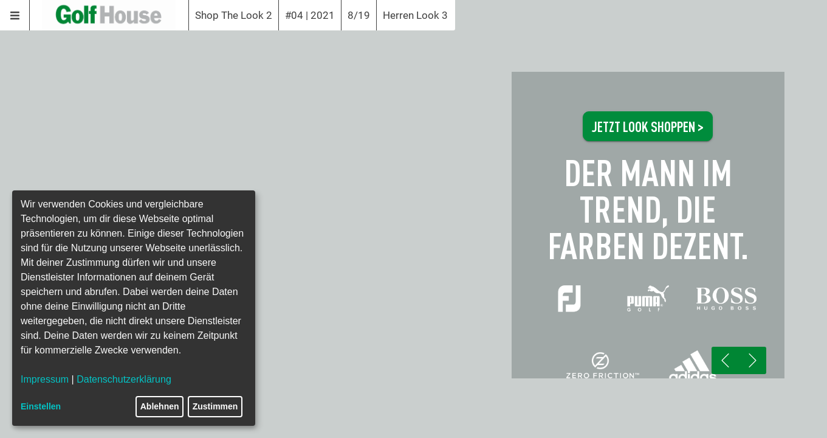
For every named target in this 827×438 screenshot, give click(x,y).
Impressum (45, 379)
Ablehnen (159, 406)
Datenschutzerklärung (124, 379)
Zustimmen (215, 406)
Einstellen (41, 406)
